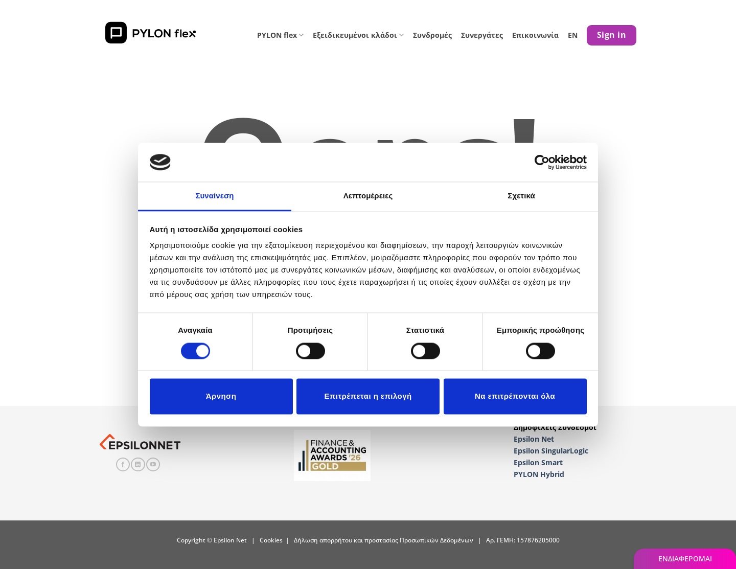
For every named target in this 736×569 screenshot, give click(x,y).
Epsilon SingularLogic (551, 451)
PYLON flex (280, 35)
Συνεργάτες (482, 35)
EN (573, 35)
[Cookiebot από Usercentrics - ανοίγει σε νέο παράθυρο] (542, 162)
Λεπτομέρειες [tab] (368, 196)
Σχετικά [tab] (521, 196)
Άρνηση (221, 396)
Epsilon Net (534, 439)
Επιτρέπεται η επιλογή (367, 396)
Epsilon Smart (538, 462)
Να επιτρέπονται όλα (515, 396)
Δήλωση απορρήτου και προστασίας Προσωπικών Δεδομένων (383, 540)
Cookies (271, 540)
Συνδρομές (432, 35)
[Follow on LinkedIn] (138, 465)
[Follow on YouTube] (153, 465)
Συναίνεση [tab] (214, 196)
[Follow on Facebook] (123, 465)
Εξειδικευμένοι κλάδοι (358, 35)
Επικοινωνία (535, 35)
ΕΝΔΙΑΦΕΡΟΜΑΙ (685, 558)
